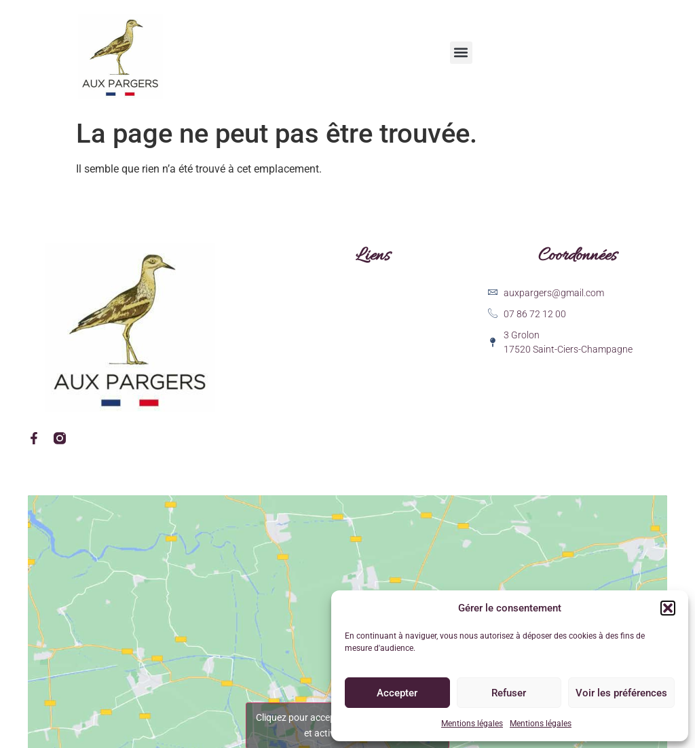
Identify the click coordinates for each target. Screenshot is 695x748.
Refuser (508, 693)
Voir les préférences (621, 693)
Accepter (397, 693)
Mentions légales (472, 723)
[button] (668, 608)
